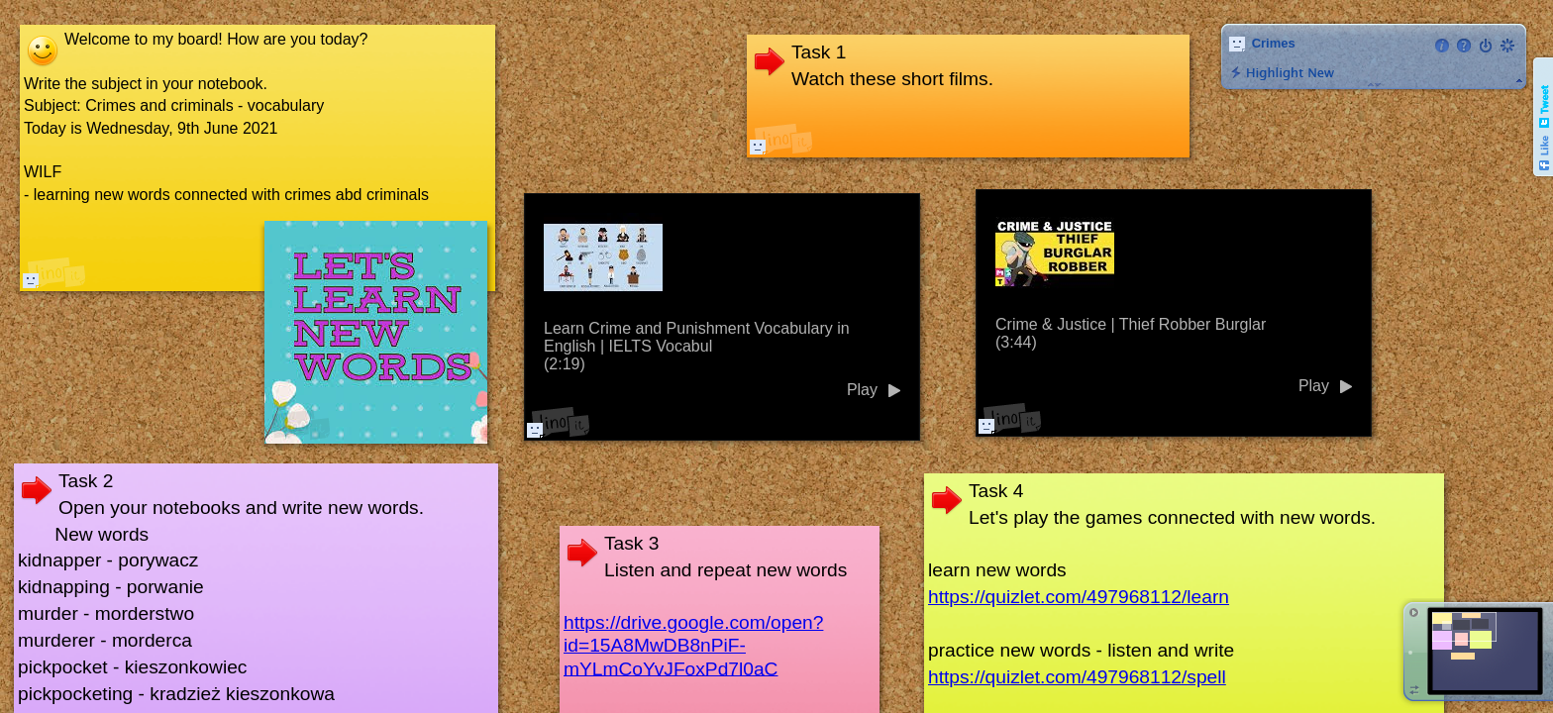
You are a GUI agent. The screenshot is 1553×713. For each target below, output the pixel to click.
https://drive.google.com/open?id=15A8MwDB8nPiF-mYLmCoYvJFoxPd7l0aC (693, 645)
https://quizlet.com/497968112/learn (1078, 596)
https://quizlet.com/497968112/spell (1077, 676)
